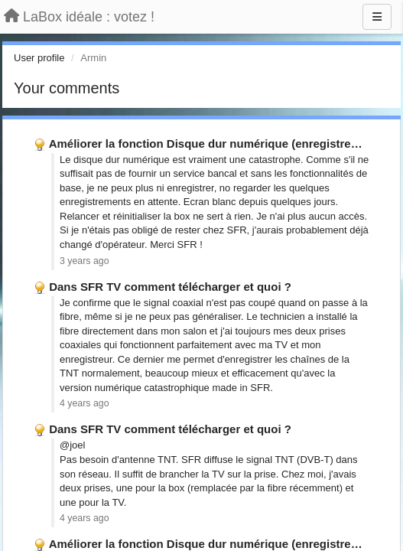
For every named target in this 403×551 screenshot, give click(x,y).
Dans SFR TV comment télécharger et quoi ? (170, 286)
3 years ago (84, 261)
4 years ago (84, 403)
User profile (39, 58)
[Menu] (377, 17)
